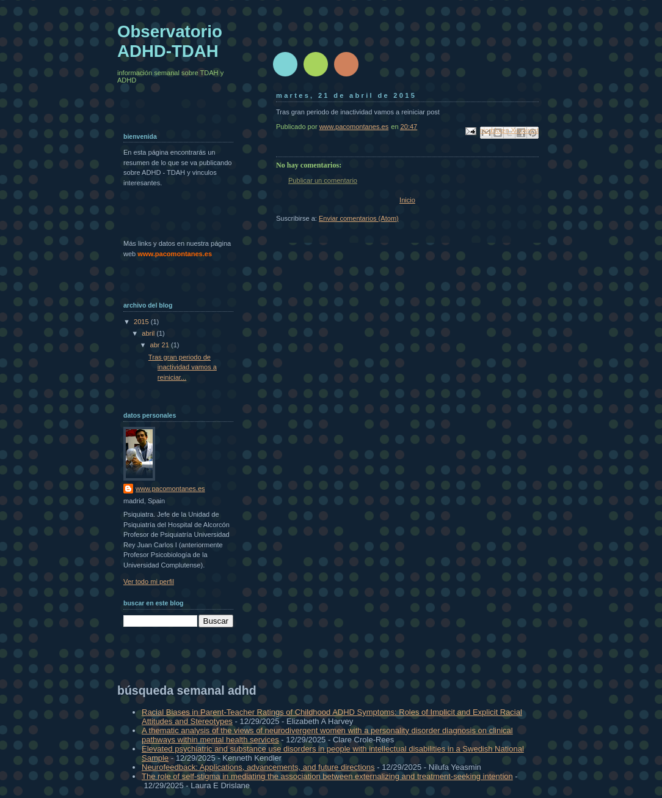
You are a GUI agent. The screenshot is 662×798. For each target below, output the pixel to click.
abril (149, 333)
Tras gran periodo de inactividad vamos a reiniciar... (182, 367)
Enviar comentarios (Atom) (359, 218)
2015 (142, 321)
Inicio (407, 200)
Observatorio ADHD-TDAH (169, 41)
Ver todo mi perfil (148, 581)
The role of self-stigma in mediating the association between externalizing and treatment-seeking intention (327, 776)
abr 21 (160, 345)
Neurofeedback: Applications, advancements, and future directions (258, 767)
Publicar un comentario (322, 180)
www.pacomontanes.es (170, 488)
